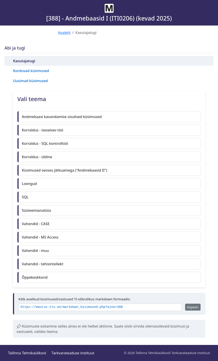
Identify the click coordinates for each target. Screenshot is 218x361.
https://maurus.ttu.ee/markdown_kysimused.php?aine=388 (72, 307)
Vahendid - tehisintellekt (42, 263)
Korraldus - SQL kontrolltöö (45, 143)
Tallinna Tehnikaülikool (27, 353)
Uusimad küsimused (30, 80)
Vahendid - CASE (36, 223)
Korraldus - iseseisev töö (42, 130)
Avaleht (64, 32)
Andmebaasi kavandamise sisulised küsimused (62, 116)
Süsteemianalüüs (36, 210)
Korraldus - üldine (37, 156)
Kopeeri (193, 307)
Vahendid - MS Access (40, 237)
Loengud (29, 183)
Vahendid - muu (35, 250)
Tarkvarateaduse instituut (72, 353)
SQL (25, 197)
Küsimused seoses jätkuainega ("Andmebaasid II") (64, 170)
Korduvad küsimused (31, 70)
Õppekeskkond (35, 277)
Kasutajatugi (24, 60)
